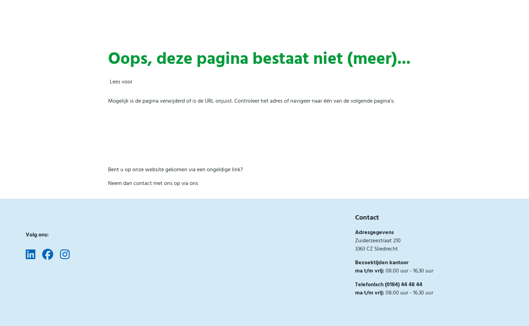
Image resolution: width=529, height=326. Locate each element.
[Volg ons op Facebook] (47, 255)
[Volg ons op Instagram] (65, 255)
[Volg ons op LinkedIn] (30, 255)
